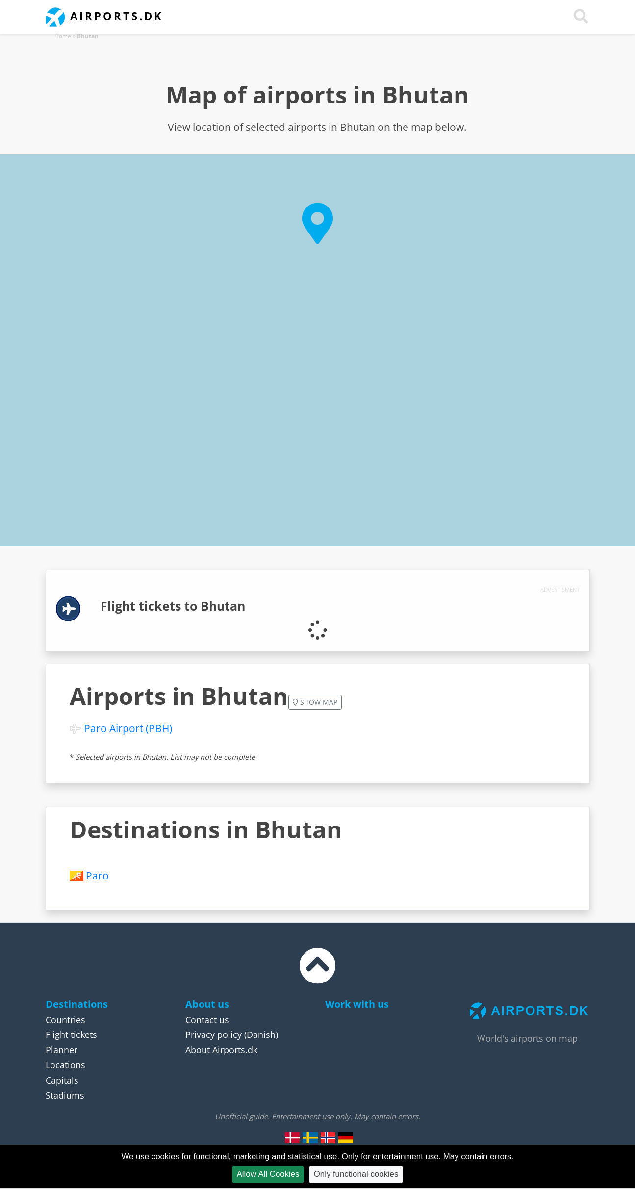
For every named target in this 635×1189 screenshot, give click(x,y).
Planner (61, 1050)
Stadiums (65, 1095)
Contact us (207, 1020)
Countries (65, 1020)
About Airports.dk (221, 1050)
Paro (97, 875)
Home (62, 36)
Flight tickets (71, 1034)
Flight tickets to (173, 606)
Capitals (62, 1080)
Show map (315, 702)
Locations (65, 1065)
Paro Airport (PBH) (128, 728)
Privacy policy (213, 1034)
